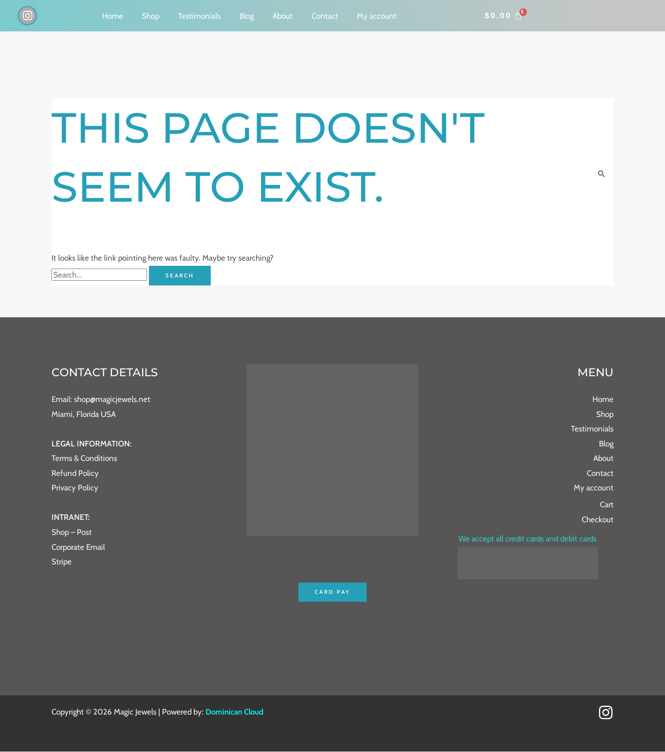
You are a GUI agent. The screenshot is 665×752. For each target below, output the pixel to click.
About (283, 16)
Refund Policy (75, 473)
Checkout (597, 519)
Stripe (62, 561)
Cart (606, 504)
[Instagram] (605, 713)
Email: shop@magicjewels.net (101, 399)
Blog (246, 16)
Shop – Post (72, 532)
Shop (150, 16)
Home (112, 16)
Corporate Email (78, 547)
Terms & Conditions (84, 458)
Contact (324, 16)
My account (377, 16)
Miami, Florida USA (84, 414)
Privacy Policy (75, 487)
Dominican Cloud (234, 712)
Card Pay (332, 592)
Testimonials (199, 16)
